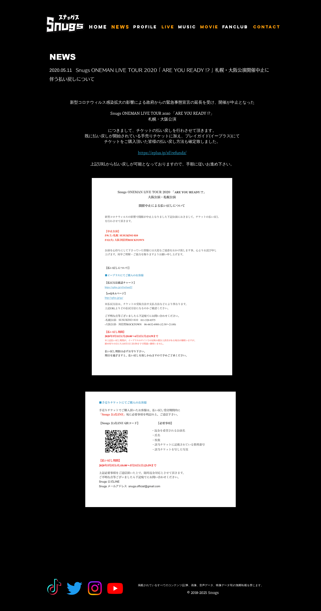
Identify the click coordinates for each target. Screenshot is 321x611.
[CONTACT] (267, 27)
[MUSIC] (187, 27)
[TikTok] (54, 588)
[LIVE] (168, 27)
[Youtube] (115, 588)
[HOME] (98, 27)
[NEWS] (120, 27)
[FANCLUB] (236, 27)
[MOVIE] (209, 27)
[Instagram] (95, 588)
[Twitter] (74, 588)
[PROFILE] (145, 27)
